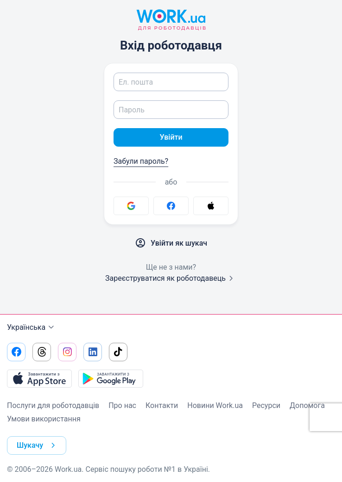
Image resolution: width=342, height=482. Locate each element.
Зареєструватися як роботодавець (171, 278)
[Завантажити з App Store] (39, 378)
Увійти (170, 137)
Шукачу (38, 445)
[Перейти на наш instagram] (67, 352)
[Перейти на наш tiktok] (118, 352)
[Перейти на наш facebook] (16, 352)
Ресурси (266, 405)
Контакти (162, 405)
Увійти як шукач (171, 243)
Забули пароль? (141, 161)
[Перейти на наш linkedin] (92, 352)
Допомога (307, 405)
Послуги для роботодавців (53, 405)
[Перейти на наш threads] (41, 352)
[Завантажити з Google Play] (110, 378)
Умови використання (44, 418)
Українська (32, 327)
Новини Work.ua (215, 405)
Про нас (122, 405)
